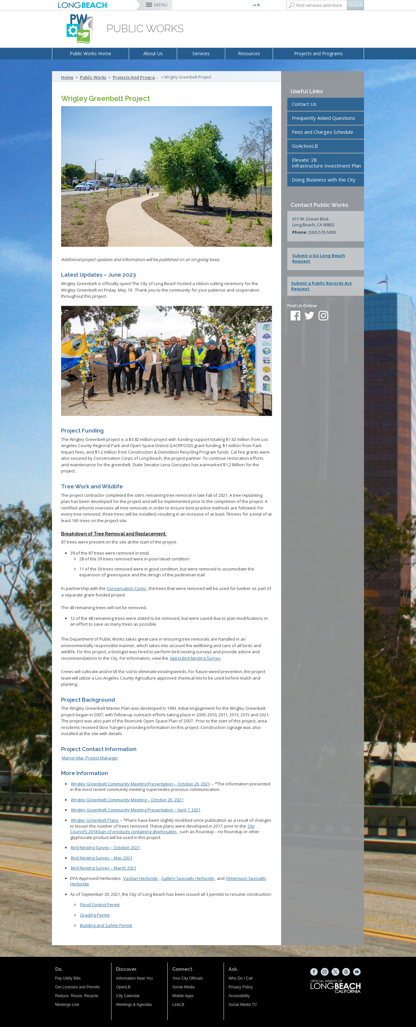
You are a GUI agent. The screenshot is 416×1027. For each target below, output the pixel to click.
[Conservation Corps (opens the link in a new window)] (126, 588)
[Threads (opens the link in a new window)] (346, 972)
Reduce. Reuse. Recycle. (77, 996)
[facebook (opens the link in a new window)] (295, 316)
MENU (161, 5)
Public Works (93, 77)
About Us (153, 53)
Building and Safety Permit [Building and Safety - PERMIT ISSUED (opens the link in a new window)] (106, 925)
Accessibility (239, 996)
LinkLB (178, 1004)
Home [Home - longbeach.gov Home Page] (67, 77)
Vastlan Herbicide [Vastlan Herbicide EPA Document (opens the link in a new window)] (140, 878)
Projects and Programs (318, 53)
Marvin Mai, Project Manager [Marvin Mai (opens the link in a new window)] (90, 758)
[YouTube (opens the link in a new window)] (357, 972)
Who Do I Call (240, 978)
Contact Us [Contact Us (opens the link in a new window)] (304, 104)
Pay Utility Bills (68, 978)
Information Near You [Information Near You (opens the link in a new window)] (134, 978)
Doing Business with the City (324, 179)
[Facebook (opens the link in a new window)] (314, 972)
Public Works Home (90, 53)
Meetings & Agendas (134, 1004)
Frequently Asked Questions (323, 118)
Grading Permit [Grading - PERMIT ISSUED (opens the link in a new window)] (95, 915)
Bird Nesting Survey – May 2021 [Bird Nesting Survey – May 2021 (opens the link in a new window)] (101, 858)
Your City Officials (187, 978)
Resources (249, 53)
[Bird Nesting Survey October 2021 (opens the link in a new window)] (195, 658)
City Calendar (128, 996)
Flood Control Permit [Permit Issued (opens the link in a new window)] (100, 905)
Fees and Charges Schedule (322, 132)
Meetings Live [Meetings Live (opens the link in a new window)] (67, 1004)
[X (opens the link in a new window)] (335, 972)
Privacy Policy (240, 987)
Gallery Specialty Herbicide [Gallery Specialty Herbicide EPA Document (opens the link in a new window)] (187, 878)
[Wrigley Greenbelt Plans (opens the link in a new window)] (94, 820)
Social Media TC (242, 1004)
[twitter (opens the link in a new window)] (311, 316)
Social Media (183, 987)
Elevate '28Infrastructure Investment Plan (326, 163)
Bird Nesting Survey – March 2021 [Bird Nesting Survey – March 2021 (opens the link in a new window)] (103, 868)
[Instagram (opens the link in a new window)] (325, 972)
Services (201, 53)
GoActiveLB (305, 146)
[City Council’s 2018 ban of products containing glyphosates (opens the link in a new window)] (162, 828)
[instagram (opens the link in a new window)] (323, 316)
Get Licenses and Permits (77, 987)
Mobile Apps (182, 996)
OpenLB (123, 987)
